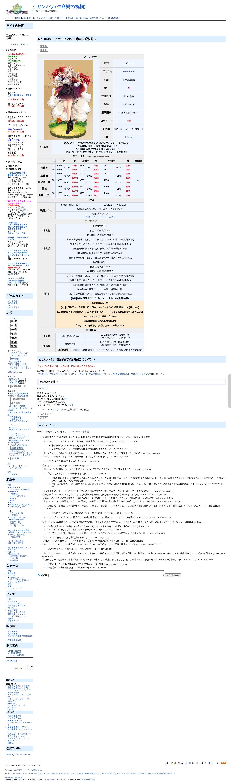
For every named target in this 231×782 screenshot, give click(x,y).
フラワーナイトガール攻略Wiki (22, 773)
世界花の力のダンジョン (20, 421)
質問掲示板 (13, 634)
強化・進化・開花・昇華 (18, 530)
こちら (53, 393)
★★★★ (13, 498)
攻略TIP (12, 740)
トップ (9, 18)
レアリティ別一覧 (17, 517)
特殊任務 (15, 458)
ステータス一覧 (16, 513)
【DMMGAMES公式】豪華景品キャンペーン (17, 174)
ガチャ (14, 496)
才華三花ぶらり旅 (17, 451)
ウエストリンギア (139, 374)
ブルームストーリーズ (19, 436)
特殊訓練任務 (15, 419)
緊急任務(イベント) (17, 379)
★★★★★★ (14, 487)
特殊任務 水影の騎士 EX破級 (20, 409)
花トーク (12, 552)
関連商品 (12, 618)
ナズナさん (13, 601)
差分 (30, 18)
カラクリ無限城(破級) (18, 393)
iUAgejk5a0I (82, 567)
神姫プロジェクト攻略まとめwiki (101, 773)
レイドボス (13, 474)
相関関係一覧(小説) (18, 556)
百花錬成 (16, 537)
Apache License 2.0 (88, 779)
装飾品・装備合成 (17, 534)
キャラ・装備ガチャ (16, 582)
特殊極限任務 (15, 417)
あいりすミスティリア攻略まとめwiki (76, 773)
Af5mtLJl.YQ (190, 559)
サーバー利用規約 (17, 655)
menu (15, 44)
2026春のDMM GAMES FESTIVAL (18, 238)
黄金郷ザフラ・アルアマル (19, 430)
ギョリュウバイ (59, 409)
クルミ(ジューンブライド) (19, 690)
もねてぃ (46, 388)
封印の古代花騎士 (17, 438)
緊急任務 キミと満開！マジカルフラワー (19, 735)
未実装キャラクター (16, 605)
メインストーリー (15, 318)
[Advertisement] (92, 29)
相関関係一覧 (13, 554)
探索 (10, 571)
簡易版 (15, 494)
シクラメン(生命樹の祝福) (89, 374)
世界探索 (12, 573)
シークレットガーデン (19, 466)
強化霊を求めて (16, 361)
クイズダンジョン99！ (19, 353)
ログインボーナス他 (16, 612)
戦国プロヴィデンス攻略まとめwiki (124, 773)
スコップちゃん (14, 603)
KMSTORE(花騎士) (16, 280)
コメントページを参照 (78, 431)
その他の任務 (15, 468)
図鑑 (10, 485)
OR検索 (25, 35)
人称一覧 (14, 558)
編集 (18, 18)
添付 (51, 18)
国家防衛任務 (17, 448)
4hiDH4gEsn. (102, 564)
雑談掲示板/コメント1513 (19, 686)
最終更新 (94, 18)
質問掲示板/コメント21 (18, 688)
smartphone (114, 18)
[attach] (128, 137)
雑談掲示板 (13, 631)
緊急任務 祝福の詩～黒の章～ (54, 374)
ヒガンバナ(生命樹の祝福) (59, 6)
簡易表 (15, 515)
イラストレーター (18, 526)
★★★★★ (13, 491)
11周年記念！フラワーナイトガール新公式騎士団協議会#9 (17, 224)
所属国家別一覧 (17, 519)
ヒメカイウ (14, 718)
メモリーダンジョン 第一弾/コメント (19, 700)
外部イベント (13, 621)
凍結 (24, 18)
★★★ (12, 500)
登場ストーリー (17, 524)
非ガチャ (22, 496)
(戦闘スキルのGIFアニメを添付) (100, 216)
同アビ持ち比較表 (15, 543)
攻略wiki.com (9, 777)
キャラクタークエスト (20, 580)
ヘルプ (103, 18)
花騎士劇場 (13, 610)
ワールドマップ (14, 588)
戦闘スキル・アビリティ (21, 532)
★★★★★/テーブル (18, 727)
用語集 (11, 608)
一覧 (76, 18)
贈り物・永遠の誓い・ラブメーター (19, 548)
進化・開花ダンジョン (19, 364)
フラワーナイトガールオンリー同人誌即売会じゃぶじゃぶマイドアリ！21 (19, 253)
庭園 (10, 586)
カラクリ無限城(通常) (18, 396)
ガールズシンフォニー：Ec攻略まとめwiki (48, 773)
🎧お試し (22, 207)
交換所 (11, 584)
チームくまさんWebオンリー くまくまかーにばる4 (19, 264)
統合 (28, 489)
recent (22, 44)
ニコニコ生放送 (14, 229)
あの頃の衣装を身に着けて (20, 453)
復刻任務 (13, 381)
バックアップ (40, 18)
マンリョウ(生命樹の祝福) (116, 374)
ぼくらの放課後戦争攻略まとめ (164, 773)
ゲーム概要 (13, 301)
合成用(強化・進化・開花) (20, 504)
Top (33, 11)
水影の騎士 (14, 442)
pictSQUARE (13, 274)
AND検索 (13, 35)
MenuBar (12, 703)
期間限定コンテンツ (16, 614)
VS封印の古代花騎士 (18, 406)
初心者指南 (13, 303)
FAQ (10, 305)
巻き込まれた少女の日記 (19, 455)
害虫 (10, 472)
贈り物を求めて (16, 372)
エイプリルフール (18, 616)
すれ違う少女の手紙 (18, 445)
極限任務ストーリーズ (19, 440)
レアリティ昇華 (18, 489)
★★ (11, 502)
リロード (59, 18)
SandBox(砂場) (14, 651)
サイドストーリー (17, 434)
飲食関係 (14, 560)
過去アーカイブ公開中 (17, 233)
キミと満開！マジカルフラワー (19, 96)
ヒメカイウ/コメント (17, 705)
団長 (10, 599)
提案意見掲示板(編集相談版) (20, 636)
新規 (69, 18)
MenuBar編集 (12, 661)
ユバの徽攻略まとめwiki (145, 773)
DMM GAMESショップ (18, 283)
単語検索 (84, 18)
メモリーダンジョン (18, 355)
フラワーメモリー (17, 507)
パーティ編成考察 (15, 541)
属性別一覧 (15, 522)
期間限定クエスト (17, 577)
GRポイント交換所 (16, 278)
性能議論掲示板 (14, 640)
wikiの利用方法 (14, 653)
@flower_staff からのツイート (19, 754)
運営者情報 (18, 777)
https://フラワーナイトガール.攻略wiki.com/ (27, 770)
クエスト (12, 575)
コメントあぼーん (49, 779)
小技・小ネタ (13, 307)
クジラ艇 (14, 427)
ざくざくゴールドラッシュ (19, 369)
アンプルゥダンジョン (19, 366)
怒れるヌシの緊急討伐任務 (19, 413)
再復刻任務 (14, 383)
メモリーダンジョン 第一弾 (19, 695)
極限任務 (15, 358)
